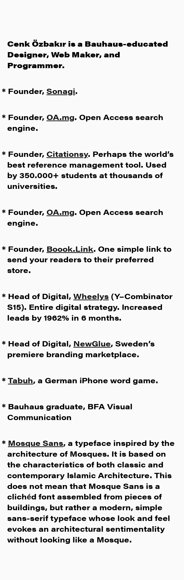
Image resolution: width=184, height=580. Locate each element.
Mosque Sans (35, 442)
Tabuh (20, 380)
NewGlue (92, 343)
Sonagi (60, 90)
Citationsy (67, 153)
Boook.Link (69, 248)
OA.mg (60, 116)
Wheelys (91, 295)
